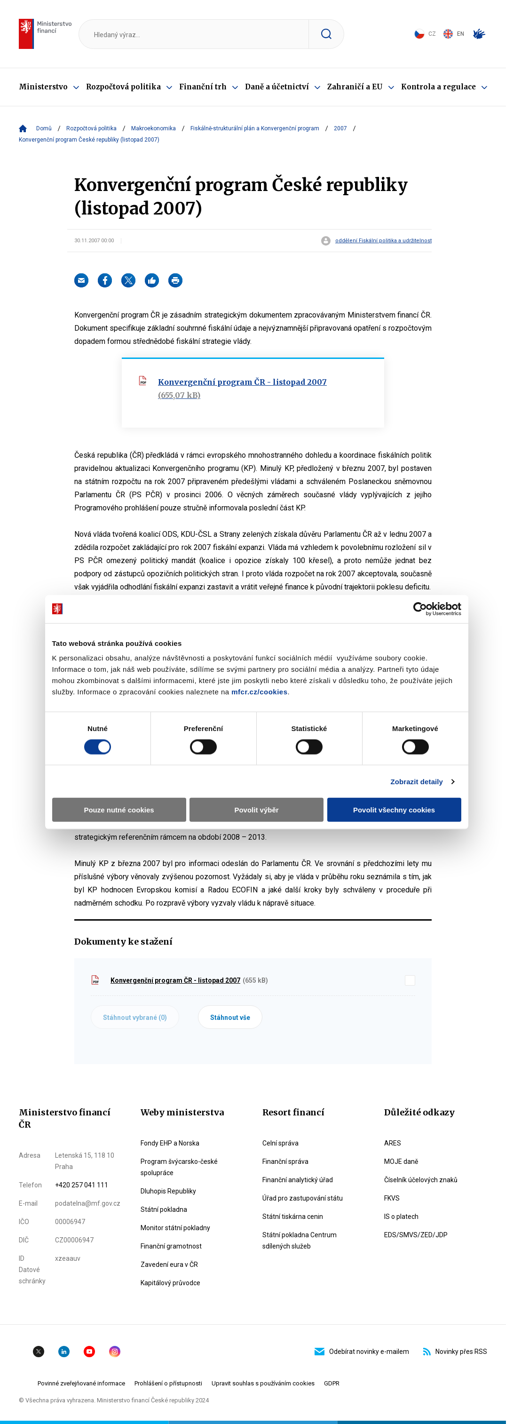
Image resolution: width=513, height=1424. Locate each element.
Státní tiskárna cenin (292, 1216)
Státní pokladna (164, 1209)
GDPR (331, 1383)
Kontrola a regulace (438, 86)
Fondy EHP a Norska (170, 1143)
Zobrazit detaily (416, 781)
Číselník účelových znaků (421, 1180)
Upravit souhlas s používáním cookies (263, 1383)
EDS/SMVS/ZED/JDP (416, 1235)
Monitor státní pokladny (175, 1228)
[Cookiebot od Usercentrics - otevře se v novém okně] (420, 609)
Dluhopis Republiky (168, 1191)
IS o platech (401, 1216)
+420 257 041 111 (81, 1185)
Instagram (114, 1351)
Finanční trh (203, 86)
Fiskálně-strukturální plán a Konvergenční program (254, 128)
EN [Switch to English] (453, 34)
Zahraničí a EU (355, 86)
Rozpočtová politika (123, 86)
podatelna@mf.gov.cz (87, 1203)
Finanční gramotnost (171, 1246)
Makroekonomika (153, 128)
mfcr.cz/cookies (259, 692)
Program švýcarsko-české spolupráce (179, 1167)
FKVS (392, 1198)
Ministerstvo (43, 86)
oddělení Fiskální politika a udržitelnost (383, 241)
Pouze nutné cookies (119, 810)
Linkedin (64, 1351)
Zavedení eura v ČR (169, 1264)
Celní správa (280, 1143)
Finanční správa (285, 1161)
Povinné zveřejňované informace (81, 1383)
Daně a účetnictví (277, 86)
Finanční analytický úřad (297, 1180)
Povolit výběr (256, 810)
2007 (340, 128)
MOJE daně (401, 1161)
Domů (44, 128)
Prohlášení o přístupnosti (168, 1383)
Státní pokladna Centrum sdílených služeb (299, 1240)
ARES (392, 1143)
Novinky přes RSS (455, 1351)
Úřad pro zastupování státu (302, 1198)
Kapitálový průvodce (170, 1283)
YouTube (89, 1351)
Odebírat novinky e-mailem (362, 1351)
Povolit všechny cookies (394, 810)
